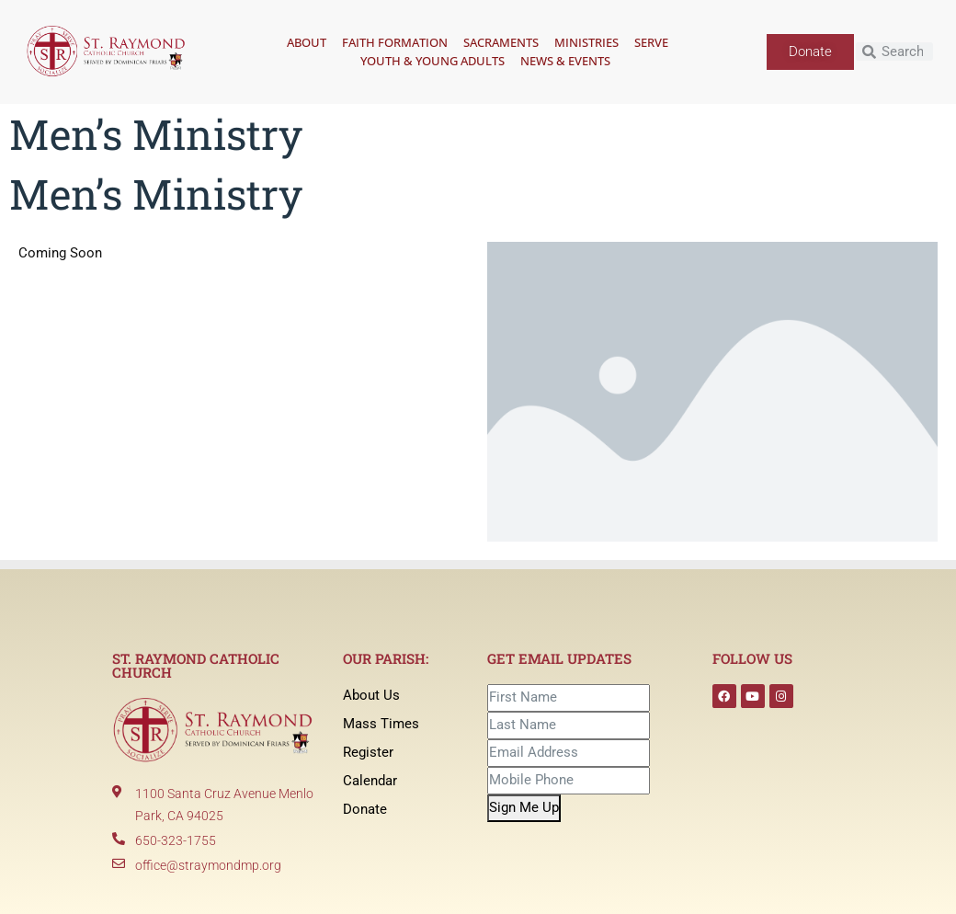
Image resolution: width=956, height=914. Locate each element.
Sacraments (501, 42)
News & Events (565, 60)
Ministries (586, 42)
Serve (651, 42)
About (306, 42)
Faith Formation (395, 42)
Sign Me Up (524, 807)
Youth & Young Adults (432, 60)
